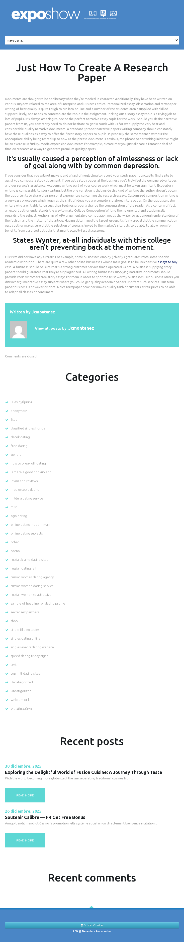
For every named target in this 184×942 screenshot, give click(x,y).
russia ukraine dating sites (29, 559)
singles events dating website (32, 647)
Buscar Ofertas (92, 925)
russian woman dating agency (32, 577)
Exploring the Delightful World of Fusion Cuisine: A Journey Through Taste (83, 772)
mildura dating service (27, 498)
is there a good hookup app (31, 472)
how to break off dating (28, 463)
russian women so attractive (31, 594)
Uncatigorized (21, 691)
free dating (19, 445)
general (16, 454)
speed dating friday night (29, 656)
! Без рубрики (21, 402)
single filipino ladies (25, 629)
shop (14, 621)
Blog (14, 419)
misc (14, 507)
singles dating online (26, 638)
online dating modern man (30, 524)
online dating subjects (27, 533)
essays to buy (167, 262)
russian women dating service (32, 586)
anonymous (19, 410)
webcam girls (20, 699)
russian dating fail (23, 568)
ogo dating (19, 516)
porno (15, 551)
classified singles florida (28, 428)
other (15, 542)
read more (25, 795)
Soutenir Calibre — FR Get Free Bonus (45, 817)
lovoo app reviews (24, 481)
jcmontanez (43, 312)
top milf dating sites (25, 673)
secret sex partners (25, 612)
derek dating (20, 437)
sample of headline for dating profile (38, 603)
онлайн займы (22, 708)
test (14, 664)
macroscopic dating (25, 489)
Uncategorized (22, 682)
